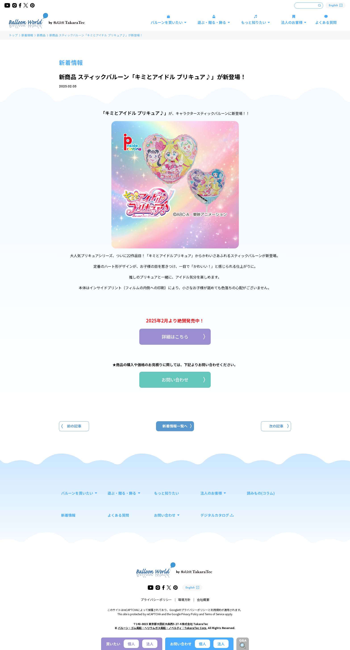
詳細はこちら (175, 336)
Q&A (242, 640)
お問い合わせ (175, 379)
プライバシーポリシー (156, 599)
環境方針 (184, 599)
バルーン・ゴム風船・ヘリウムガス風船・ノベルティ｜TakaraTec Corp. (162, 628)
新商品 (41, 35)
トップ (13, 35)
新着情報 (27, 35)
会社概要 (203, 599)
